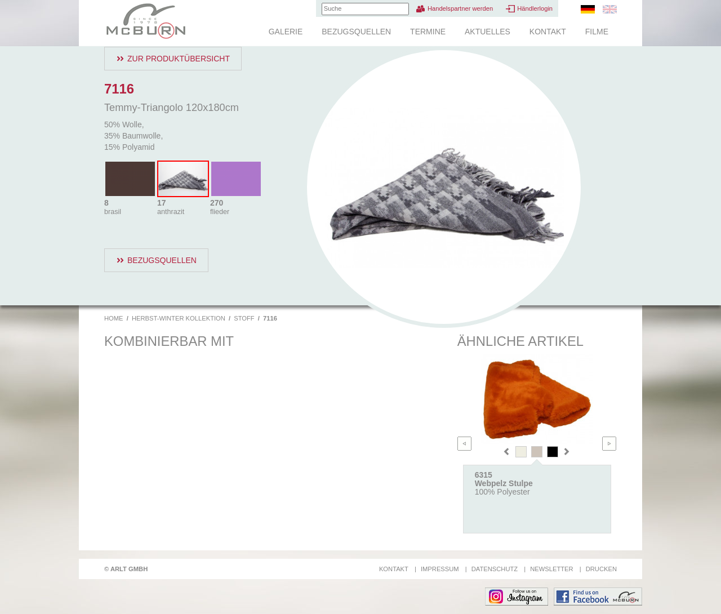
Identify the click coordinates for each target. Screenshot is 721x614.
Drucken (601, 569)
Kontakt (547, 31)
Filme (596, 31)
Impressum (440, 569)
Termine (428, 31)
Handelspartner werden (460, 8)
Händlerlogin (535, 8)
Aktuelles (487, 31)
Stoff (244, 318)
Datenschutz (494, 569)
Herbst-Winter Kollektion (178, 318)
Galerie (286, 31)
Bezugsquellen (356, 31)
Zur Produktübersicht (178, 58)
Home (113, 318)
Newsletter (551, 569)
